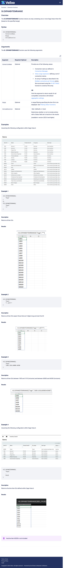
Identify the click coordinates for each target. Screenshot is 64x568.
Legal (2, 562)
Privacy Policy (4, 561)
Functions (3, 7)
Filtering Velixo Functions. (48, 104)
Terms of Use (4, 559)
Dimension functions (12, 7)
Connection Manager (41, 71)
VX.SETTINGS (55, 83)
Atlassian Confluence (42, 565)
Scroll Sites (33, 565)
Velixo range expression (42, 74)
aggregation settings (37, 98)
